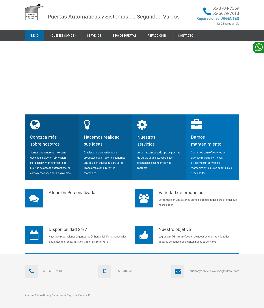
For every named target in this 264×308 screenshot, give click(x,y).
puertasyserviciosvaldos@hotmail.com (214, 271)
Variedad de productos (181, 192)
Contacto (185, 35)
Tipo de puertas (125, 35)
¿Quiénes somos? (63, 35)
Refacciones (157, 35)
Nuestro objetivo (175, 229)
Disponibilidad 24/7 (68, 229)
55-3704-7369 (225, 8)
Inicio (34, 35)
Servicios (94, 35)
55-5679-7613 (225, 13)
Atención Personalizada (72, 192)
